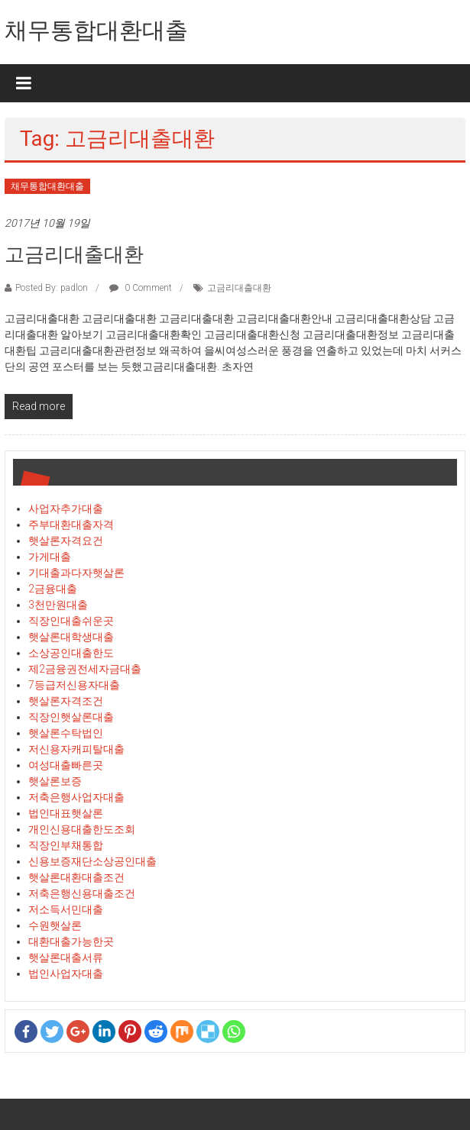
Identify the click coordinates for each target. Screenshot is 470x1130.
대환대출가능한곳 (71, 941)
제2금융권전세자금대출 (84, 669)
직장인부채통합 (65, 845)
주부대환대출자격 (71, 524)
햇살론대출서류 (65, 957)
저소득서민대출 (65, 909)
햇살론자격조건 (65, 701)
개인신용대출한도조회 (81, 829)
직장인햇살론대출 (71, 717)
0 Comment (140, 287)
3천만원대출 (58, 605)
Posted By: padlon (51, 287)
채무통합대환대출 (96, 30)
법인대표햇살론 (65, 813)
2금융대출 (52, 589)
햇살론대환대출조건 (76, 877)
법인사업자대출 (65, 973)
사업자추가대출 (65, 508)
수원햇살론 (55, 925)
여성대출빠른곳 (65, 765)
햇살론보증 (55, 781)
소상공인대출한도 (71, 653)
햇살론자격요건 (65, 540)
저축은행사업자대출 (76, 797)
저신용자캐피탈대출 (76, 749)
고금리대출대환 (74, 254)
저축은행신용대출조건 (81, 893)
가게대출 (49, 556)
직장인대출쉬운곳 (71, 621)
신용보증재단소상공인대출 (92, 861)
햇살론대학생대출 (71, 637)
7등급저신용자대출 (74, 685)
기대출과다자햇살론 (76, 573)
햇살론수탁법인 (65, 733)
